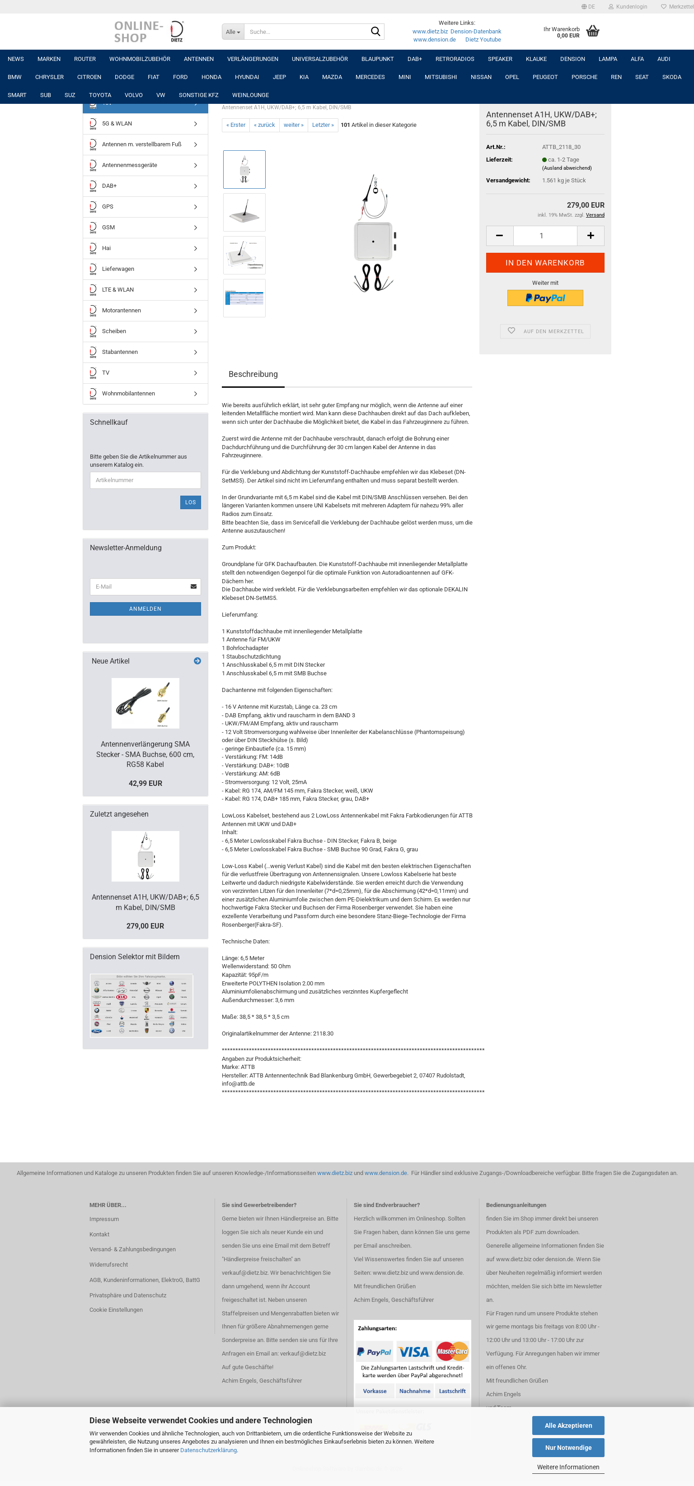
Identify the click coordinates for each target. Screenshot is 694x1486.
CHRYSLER (49, 77)
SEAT (642, 77)
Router (85, 59)
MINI (405, 77)
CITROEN (89, 77)
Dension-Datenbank (476, 31)
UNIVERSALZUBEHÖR (320, 59)
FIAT (153, 77)
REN (616, 77)
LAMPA (608, 59)
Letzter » (323, 124)
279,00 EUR (145, 926)
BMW (15, 77)
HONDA (211, 77)
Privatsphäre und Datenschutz (127, 1295)
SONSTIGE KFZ (199, 95)
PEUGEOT (545, 77)
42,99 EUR (145, 783)
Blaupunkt (377, 59)
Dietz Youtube (483, 39)
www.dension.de (434, 39)
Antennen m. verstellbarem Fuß (136, 144)
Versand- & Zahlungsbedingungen (132, 1249)
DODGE (124, 77)
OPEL (512, 77)
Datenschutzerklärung (208, 1450)
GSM (102, 227)
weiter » (294, 124)
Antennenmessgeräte (123, 165)
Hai (100, 248)
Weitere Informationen (568, 1467)
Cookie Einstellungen (116, 1309)
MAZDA (332, 77)
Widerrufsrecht (108, 1264)
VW (160, 95)
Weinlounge (250, 95)
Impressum (104, 1219)
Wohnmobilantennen (122, 393)
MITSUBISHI (441, 77)
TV (99, 373)
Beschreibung (253, 374)
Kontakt (99, 1234)
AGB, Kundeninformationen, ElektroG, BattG (144, 1280)
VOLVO (134, 95)
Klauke (536, 59)
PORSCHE (584, 77)
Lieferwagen (112, 269)
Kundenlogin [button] (628, 7)
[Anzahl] (545, 236)
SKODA (671, 77)
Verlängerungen (252, 59)
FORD (180, 77)
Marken (49, 59)
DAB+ (415, 59)
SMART (17, 95)
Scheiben (108, 331)
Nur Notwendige (568, 1447)
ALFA (637, 59)
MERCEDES (370, 77)
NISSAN (481, 77)
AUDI (664, 59)
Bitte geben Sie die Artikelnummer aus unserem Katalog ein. (138, 461)
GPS (101, 207)
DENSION (572, 59)
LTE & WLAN (112, 290)
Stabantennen (114, 352)
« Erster (235, 124)
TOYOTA (100, 95)
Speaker (500, 59)
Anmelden (145, 609)
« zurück (264, 124)
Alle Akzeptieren (568, 1425)
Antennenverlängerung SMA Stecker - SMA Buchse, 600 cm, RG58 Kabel (145, 754)
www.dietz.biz (430, 31)
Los (190, 502)
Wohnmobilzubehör (139, 59)
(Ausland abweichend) (567, 168)
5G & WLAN (111, 124)
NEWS (16, 59)
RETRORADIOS (455, 59)
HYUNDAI (247, 77)
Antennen (199, 59)
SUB (45, 95)
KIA (304, 77)
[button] (588, 7)
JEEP (279, 77)
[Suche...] (233, 31)
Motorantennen (115, 310)
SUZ (70, 95)
